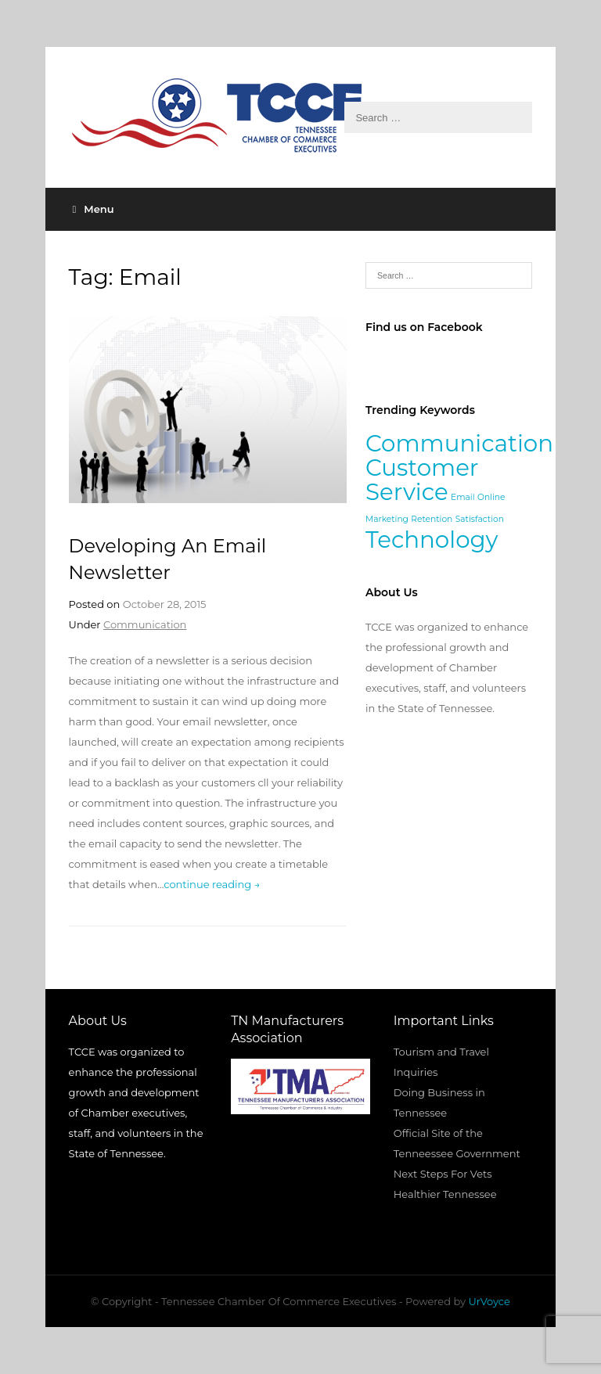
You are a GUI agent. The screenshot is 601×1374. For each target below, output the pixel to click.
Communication (144, 624)
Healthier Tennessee (445, 1194)
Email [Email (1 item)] (462, 497)
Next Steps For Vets (443, 1173)
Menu (93, 209)
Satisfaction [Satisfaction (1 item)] (479, 519)
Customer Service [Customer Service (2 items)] (422, 479)
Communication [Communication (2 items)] (459, 443)
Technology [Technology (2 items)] (431, 539)
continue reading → (212, 884)
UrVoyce (489, 1301)
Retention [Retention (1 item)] (431, 519)
